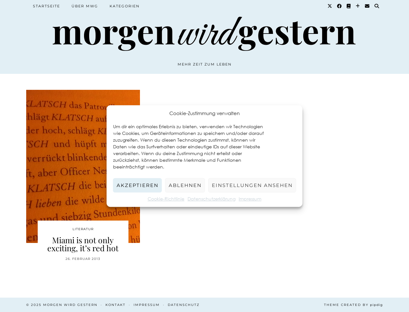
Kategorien (125, 6)
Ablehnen (185, 185)
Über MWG (85, 6)
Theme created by (353, 305)
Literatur (83, 229)
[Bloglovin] (358, 6)
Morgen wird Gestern (70, 305)
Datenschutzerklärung (211, 198)
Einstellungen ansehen (252, 185)
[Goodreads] (349, 6)
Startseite (46, 6)
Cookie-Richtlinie (166, 198)
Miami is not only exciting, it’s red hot (83, 244)
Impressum (250, 198)
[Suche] (377, 6)
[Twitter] (330, 6)
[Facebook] (339, 6)
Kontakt (115, 305)
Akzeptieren (137, 185)
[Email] (367, 6)
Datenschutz (184, 305)
